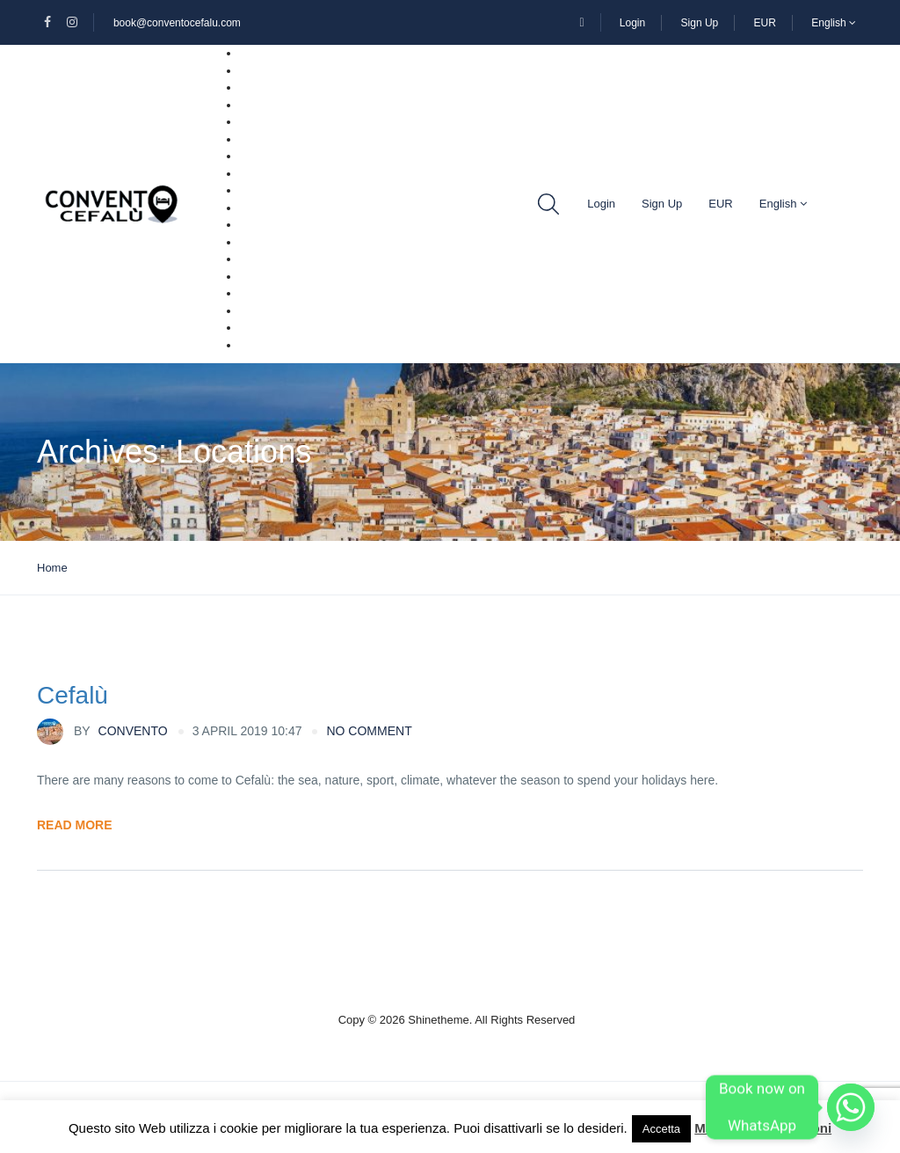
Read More (74, 825)
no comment (368, 731)
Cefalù (72, 695)
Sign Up (700, 23)
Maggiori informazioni (762, 1127)
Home (52, 567)
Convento (102, 732)
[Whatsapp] (851, 1107)
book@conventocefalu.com (177, 23)
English (833, 23)
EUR (765, 23)
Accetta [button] (661, 1128)
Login (632, 23)
